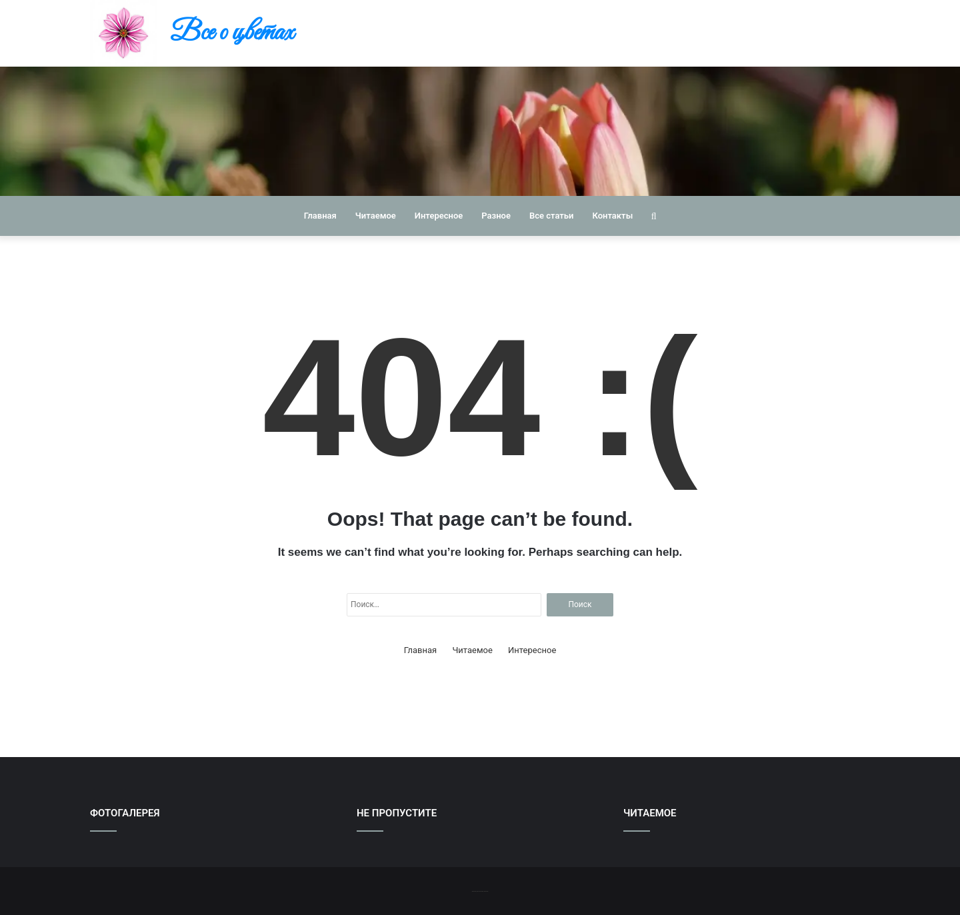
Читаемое (375, 216)
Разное (496, 216)
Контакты (612, 216)
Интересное (439, 216)
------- (479, 891)
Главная (320, 216)
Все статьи (551, 216)
